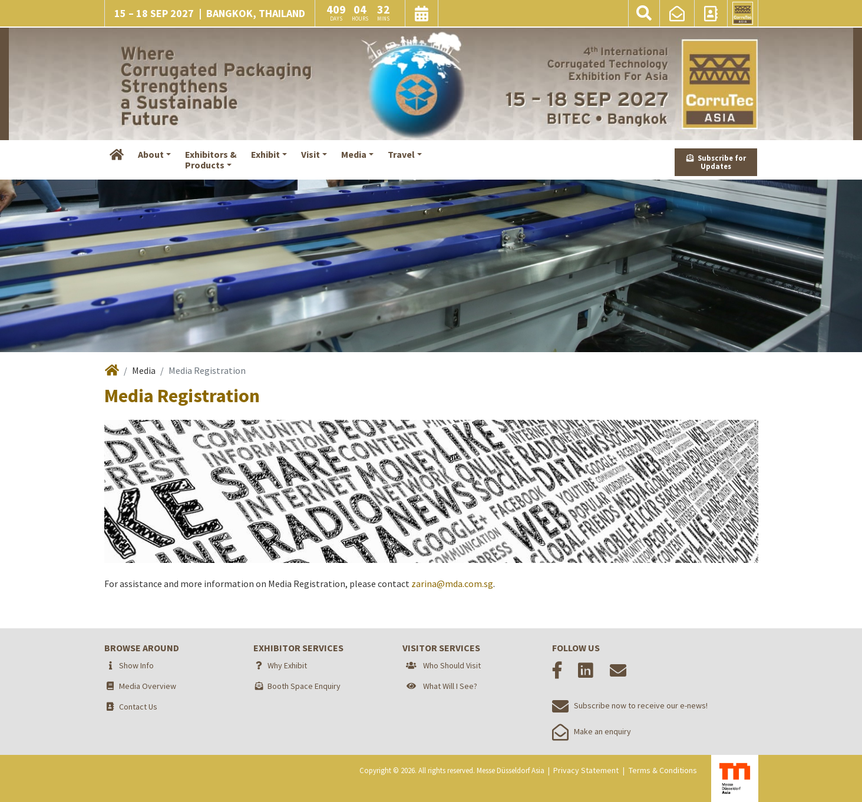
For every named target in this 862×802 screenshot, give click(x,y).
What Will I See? (450, 686)
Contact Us (138, 706)
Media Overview (147, 686)
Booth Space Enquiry (304, 686)
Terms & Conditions (663, 770)
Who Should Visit (452, 665)
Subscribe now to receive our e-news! (630, 705)
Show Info (136, 665)
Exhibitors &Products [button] (211, 159)
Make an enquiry (591, 731)
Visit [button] (310, 154)
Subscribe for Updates (716, 162)
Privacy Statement (586, 770)
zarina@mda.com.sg (452, 583)
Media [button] (353, 154)
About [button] (151, 154)
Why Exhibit (287, 665)
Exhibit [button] (265, 154)
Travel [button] (401, 154)
